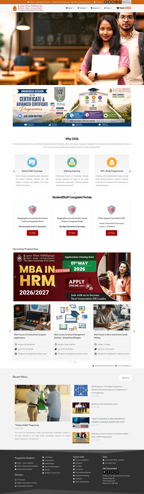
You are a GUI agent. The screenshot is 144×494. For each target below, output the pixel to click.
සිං (127, 2)
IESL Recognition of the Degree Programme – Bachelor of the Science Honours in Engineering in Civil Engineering (109, 389)
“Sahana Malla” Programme (27, 425)
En (124, 2)
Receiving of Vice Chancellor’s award (104, 404)
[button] (2, 48)
